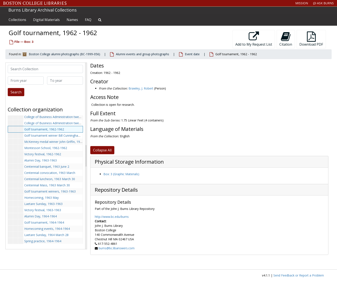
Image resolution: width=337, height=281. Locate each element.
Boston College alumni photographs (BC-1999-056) (64, 54)
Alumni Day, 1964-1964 (40, 216)
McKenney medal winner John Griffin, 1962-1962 (57, 142)
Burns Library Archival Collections (42, 10)
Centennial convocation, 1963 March (49, 173)
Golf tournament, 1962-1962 (44, 129)
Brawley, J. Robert (141, 88)
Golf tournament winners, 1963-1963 (50, 191)
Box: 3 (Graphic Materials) (121, 174)
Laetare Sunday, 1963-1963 (43, 204)
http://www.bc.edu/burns (112, 217)
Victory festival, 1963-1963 (42, 210)
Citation (285, 39)
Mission (301, 3)
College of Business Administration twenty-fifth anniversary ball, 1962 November (80, 117)
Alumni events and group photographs (142, 54)
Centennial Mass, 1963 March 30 (47, 185)
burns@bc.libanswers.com (117, 248)
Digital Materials (46, 19)
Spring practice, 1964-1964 (42, 241)
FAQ (88, 19)
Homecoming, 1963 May (41, 198)
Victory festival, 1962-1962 (42, 154)
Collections (17, 19)
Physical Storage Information (129, 161)
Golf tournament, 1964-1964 (44, 222)
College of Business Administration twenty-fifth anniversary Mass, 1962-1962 (78, 123)
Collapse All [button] (102, 150)
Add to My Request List (253, 39)
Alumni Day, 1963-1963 (40, 160)
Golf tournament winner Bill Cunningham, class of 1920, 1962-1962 (71, 135)
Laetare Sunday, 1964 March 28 (46, 235)
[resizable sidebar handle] (86, 156)
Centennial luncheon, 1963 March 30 (49, 179)
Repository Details (116, 189)
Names (72, 19)
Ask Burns (323, 3)
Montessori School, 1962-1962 (45, 148)
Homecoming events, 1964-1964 (47, 229)
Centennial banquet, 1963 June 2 (46, 166)
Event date (192, 54)
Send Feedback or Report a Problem (298, 275)
